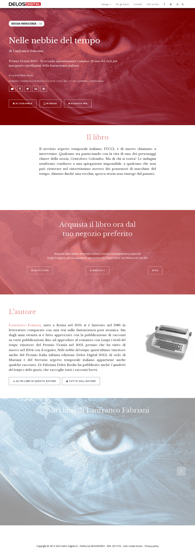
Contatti (138, 4)
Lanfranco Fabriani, (25, 325)
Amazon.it (97, 266)
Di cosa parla (22, 103)
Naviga (106, 4)
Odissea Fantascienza (23, 23)
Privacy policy (152, 546)
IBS (155, 266)
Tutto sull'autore (81, 376)
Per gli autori (122, 4)
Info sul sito (153, 4)
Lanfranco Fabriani (28, 51)
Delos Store (40, 266)
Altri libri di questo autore (34, 376)
